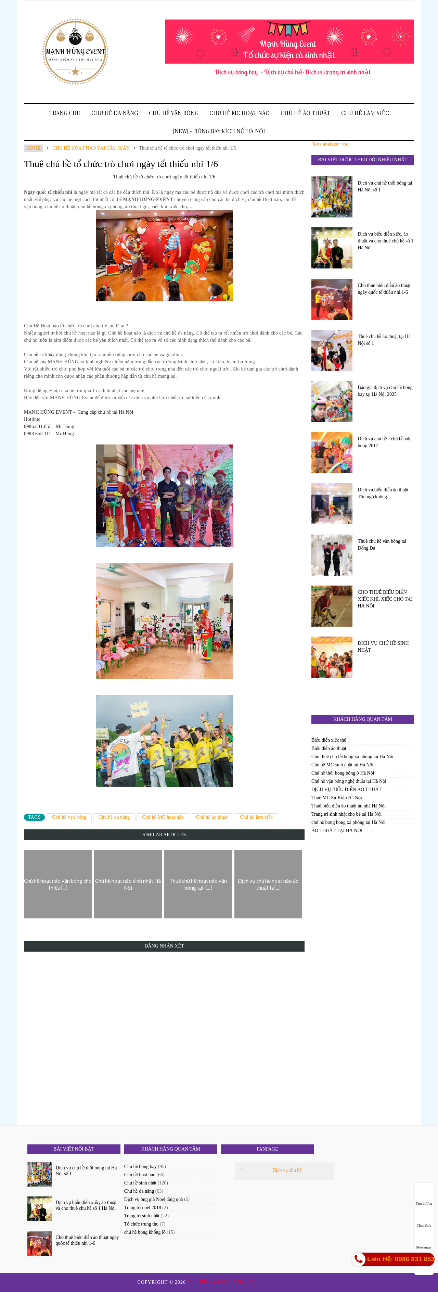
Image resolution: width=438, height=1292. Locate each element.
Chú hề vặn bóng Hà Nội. (224, 1282)
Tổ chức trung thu (141, 1224)
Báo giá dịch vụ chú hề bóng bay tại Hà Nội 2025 (385, 391)
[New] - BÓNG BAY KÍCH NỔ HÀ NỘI (219, 131)
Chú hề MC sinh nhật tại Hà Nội (342, 764)
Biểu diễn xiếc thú (328, 740)
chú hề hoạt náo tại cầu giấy (90, 148)
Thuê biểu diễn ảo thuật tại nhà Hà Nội (348, 805)
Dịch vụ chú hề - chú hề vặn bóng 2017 (385, 442)
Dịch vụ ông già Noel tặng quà (153, 1199)
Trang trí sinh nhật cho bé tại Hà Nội (346, 814)
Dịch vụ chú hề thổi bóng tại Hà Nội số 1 (385, 186)
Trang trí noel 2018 (142, 1207)
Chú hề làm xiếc (365, 112)
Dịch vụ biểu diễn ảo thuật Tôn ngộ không (383, 493)
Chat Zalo (423, 1219)
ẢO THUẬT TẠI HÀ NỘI (336, 830)
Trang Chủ (64, 112)
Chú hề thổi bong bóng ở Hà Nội (342, 773)
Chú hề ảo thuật (305, 112)
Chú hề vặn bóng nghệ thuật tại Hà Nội (348, 781)
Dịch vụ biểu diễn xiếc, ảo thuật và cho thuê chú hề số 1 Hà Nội (386, 240)
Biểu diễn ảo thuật (328, 748)
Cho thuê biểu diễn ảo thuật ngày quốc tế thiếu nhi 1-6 (384, 289)
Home (33, 148)
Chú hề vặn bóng (173, 112)
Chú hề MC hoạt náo (239, 112)
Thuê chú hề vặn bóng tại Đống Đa (382, 545)
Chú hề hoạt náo (139, 1174)
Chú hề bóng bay (140, 1166)
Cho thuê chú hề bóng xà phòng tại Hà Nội (352, 756)
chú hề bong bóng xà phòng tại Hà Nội (348, 822)
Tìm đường (424, 1197)
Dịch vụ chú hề (286, 1170)
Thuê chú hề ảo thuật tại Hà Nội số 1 (384, 340)
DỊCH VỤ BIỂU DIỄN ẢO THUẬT (346, 789)
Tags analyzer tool (330, 144)
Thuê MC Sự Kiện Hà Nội (336, 797)
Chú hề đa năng (114, 112)
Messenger (424, 1240)
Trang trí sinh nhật (141, 1215)
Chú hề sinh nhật (140, 1183)
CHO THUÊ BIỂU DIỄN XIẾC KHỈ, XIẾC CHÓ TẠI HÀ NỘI (385, 599)
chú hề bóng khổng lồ (145, 1232)
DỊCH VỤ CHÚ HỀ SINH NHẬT (383, 647)
